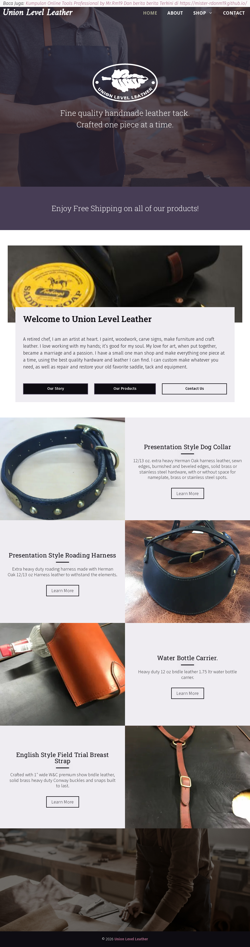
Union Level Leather (37, 13)
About (175, 13)
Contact (234, 13)
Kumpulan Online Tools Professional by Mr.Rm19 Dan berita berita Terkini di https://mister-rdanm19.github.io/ (136, 3)
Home (150, 13)
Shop (205, 13)
